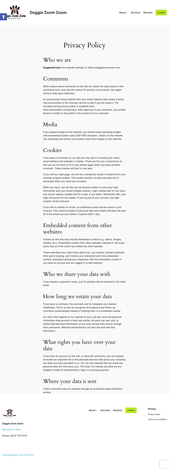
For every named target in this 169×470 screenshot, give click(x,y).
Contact (161, 12)
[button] (3, 16)
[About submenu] (126, 12)
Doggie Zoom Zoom (48, 12)
